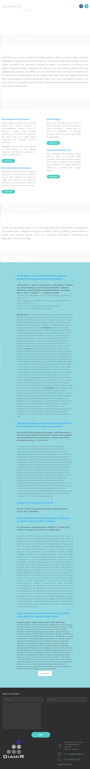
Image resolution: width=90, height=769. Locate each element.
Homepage (13, 10)
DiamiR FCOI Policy (65, 764)
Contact (84, 10)
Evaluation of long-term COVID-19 (35, 502)
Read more (8, 161)
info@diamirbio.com (76, 754)
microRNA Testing (41, 10)
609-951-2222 (75, 759)
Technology (25, 10)
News (76, 10)
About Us (67, 10)
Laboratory (56, 10)
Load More (45, 673)
